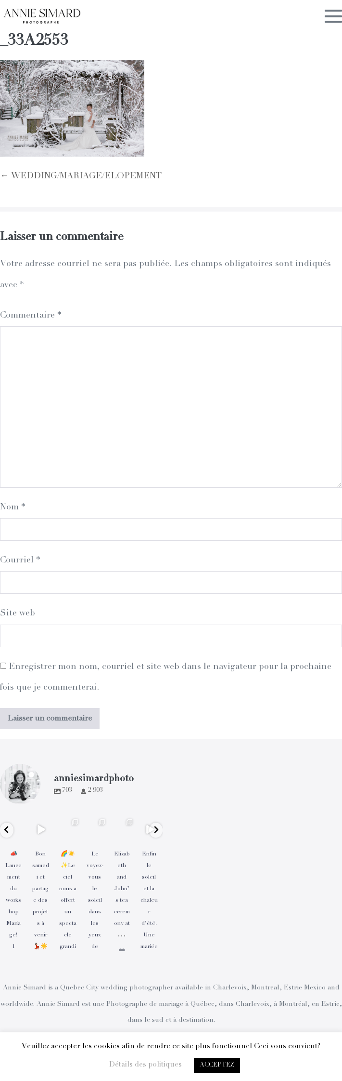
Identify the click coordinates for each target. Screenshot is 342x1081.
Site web (17, 613)
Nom (12, 507)
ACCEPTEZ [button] (217, 1065)
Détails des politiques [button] (145, 1064)
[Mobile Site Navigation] (333, 16)
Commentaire (30, 315)
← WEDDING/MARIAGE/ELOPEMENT (81, 176)
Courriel (20, 560)
